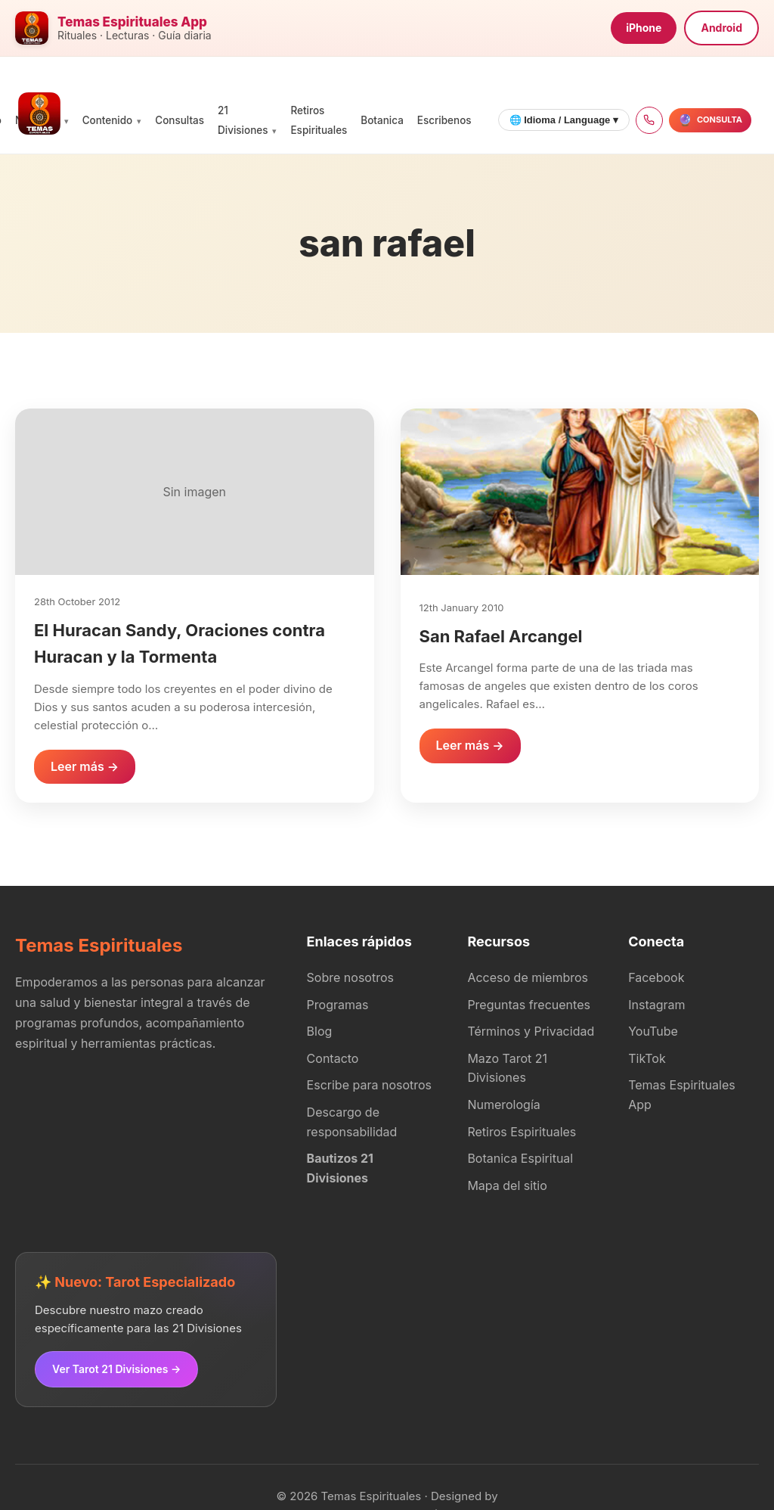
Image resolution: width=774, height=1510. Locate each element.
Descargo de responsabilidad (352, 1122)
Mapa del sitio (506, 1185)
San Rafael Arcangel (501, 636)
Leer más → (85, 766)
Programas (338, 1004)
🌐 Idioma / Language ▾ (563, 120)
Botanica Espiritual (520, 1158)
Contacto (333, 1058)
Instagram (656, 1004)
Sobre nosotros (350, 977)
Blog (320, 1031)
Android (721, 27)
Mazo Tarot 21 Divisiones (507, 1068)
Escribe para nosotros (369, 1084)
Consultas (179, 120)
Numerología (503, 1104)
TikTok (647, 1058)
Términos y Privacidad (530, 1031)
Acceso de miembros (527, 977)
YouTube (653, 1031)
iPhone (643, 27)
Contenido (107, 120)
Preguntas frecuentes (528, 1004)
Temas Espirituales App (681, 1094)
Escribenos (444, 120)
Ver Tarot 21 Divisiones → (116, 1368)
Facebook (656, 977)
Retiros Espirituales (521, 1131)
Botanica (382, 120)
